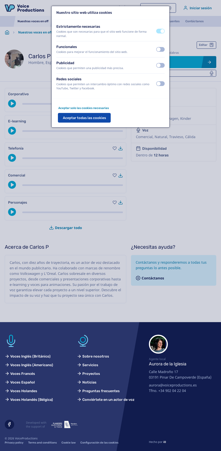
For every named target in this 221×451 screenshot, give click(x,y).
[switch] (160, 31)
